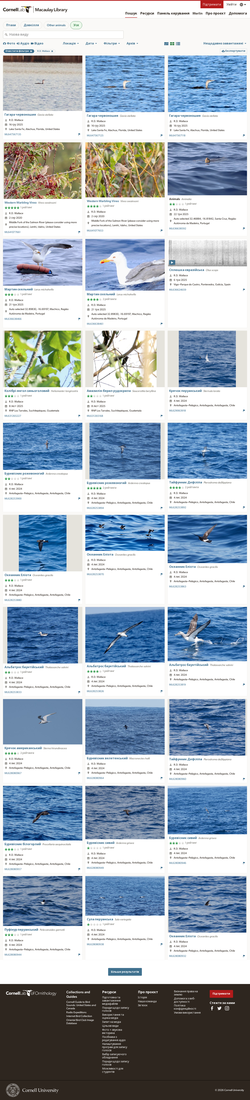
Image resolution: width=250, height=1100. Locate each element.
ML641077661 (13, 232)
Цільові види (110, 1026)
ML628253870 (95, 574)
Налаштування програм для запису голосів (114, 1047)
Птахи (11, 25)
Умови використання (187, 1012)
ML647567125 (95, 135)
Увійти (231, 4)
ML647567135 (13, 134)
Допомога (238, 13)
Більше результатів (125, 971)
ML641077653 (95, 230)
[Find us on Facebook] (212, 1008)
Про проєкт (216, 13)
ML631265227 (13, 416)
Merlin (198, 13)
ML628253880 (13, 600)
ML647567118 (177, 135)
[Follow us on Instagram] (227, 1008)
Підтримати (212, 4)
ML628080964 (95, 778)
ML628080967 (13, 773)
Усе (76, 25)
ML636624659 (177, 290)
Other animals (56, 25)
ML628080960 (177, 779)
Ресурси (147, 13)
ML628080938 (95, 944)
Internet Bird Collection (79, 1016)
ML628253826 (95, 691)
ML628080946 (177, 863)
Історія (142, 997)
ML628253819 (177, 684)
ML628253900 (13, 498)
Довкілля (31, 25)
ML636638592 (177, 228)
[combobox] (66, 34)
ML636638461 (95, 324)
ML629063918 (177, 410)
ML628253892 (177, 507)
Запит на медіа (111, 1022)
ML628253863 (177, 586)
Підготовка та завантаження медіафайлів (111, 1000)
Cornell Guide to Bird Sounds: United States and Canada (81, 1005)
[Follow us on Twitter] (219, 1008)
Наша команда (147, 1001)
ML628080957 (13, 869)
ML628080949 (95, 868)
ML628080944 (13, 954)
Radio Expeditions (76, 1012)
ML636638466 (13, 319)
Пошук (131, 13)
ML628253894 (95, 508)
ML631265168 (95, 416)
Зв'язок (143, 1005)
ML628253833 (13, 692)
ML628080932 (177, 956)
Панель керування (173, 13)
